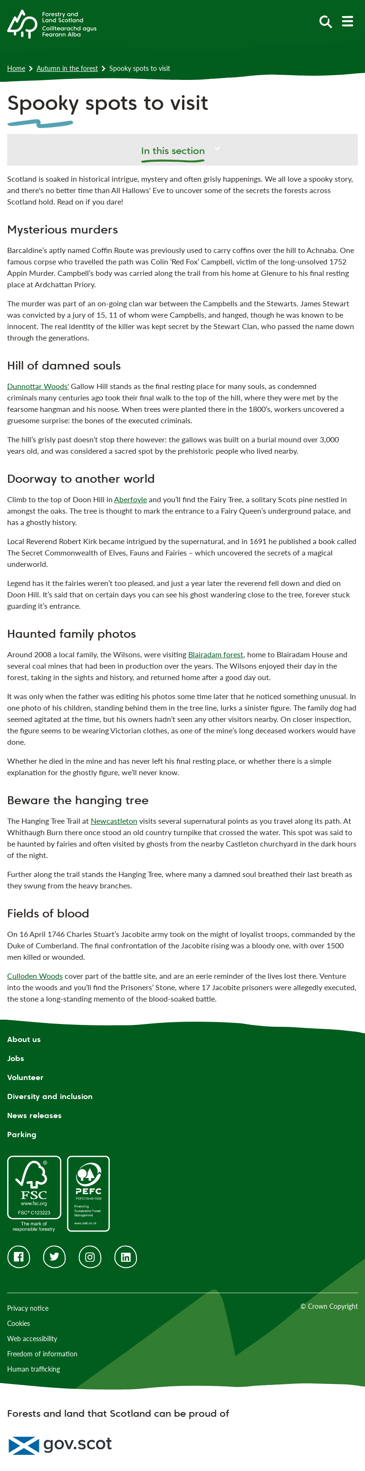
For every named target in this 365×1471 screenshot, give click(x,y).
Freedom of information (42, 1354)
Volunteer (25, 1077)
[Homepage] (51, 23)
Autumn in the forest (67, 68)
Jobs (15, 1058)
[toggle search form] (325, 21)
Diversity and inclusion (50, 1096)
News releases (34, 1115)
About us (24, 1039)
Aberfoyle (130, 499)
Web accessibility (32, 1339)
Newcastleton (114, 820)
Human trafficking (33, 1369)
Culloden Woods (35, 975)
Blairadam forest (215, 654)
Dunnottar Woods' (38, 385)
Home (16, 68)
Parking (22, 1134)
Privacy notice (27, 1308)
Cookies (18, 1323)
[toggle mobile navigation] (347, 21)
